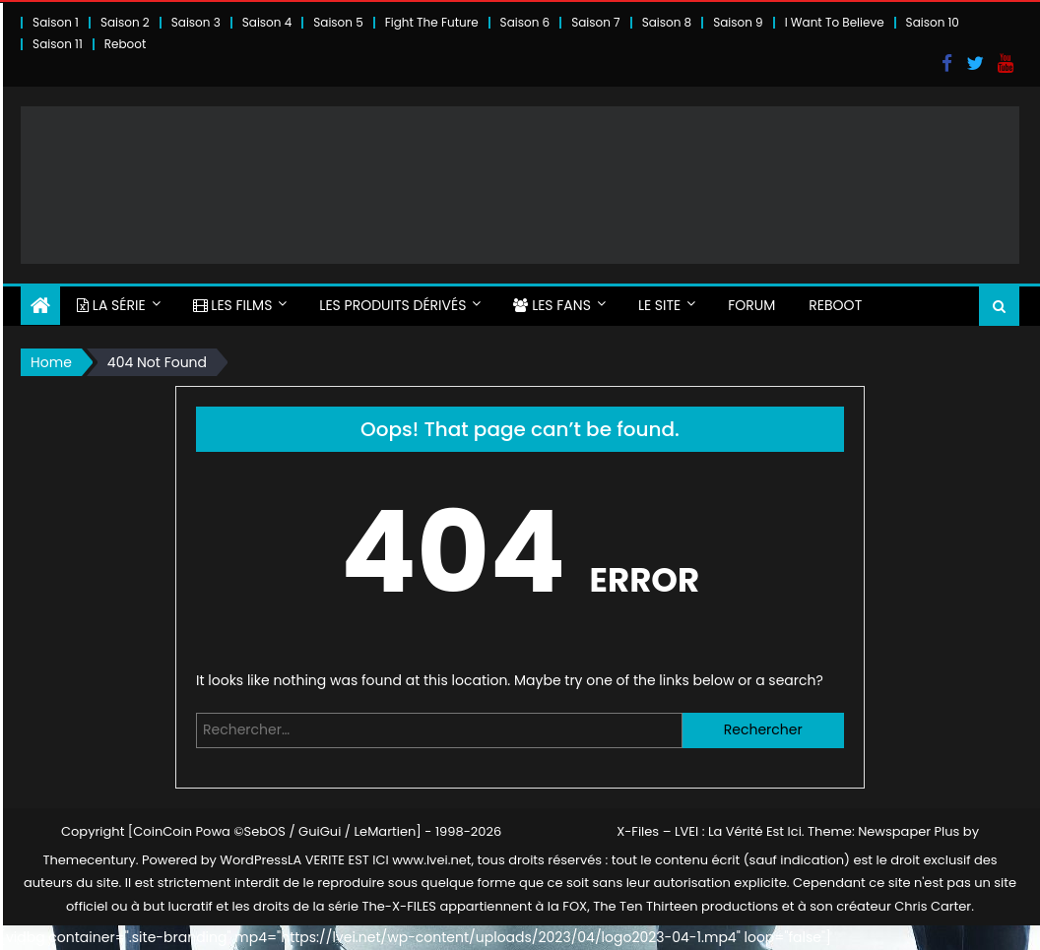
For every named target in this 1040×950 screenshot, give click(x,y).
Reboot (125, 43)
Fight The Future (432, 22)
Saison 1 (55, 22)
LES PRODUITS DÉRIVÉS (392, 305)
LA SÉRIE (111, 305)
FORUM (751, 305)
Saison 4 (267, 22)
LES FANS (551, 305)
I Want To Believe (834, 22)
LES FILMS (233, 305)
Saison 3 (196, 22)
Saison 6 (525, 22)
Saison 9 (738, 22)
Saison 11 (57, 43)
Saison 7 (595, 22)
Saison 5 (337, 22)
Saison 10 (932, 22)
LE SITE (659, 305)
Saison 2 (125, 22)
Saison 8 (667, 22)
